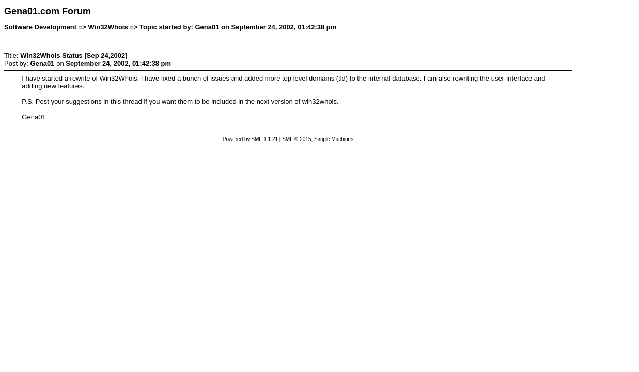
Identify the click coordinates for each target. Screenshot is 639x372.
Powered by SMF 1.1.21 (250, 139)
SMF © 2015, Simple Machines (317, 139)
